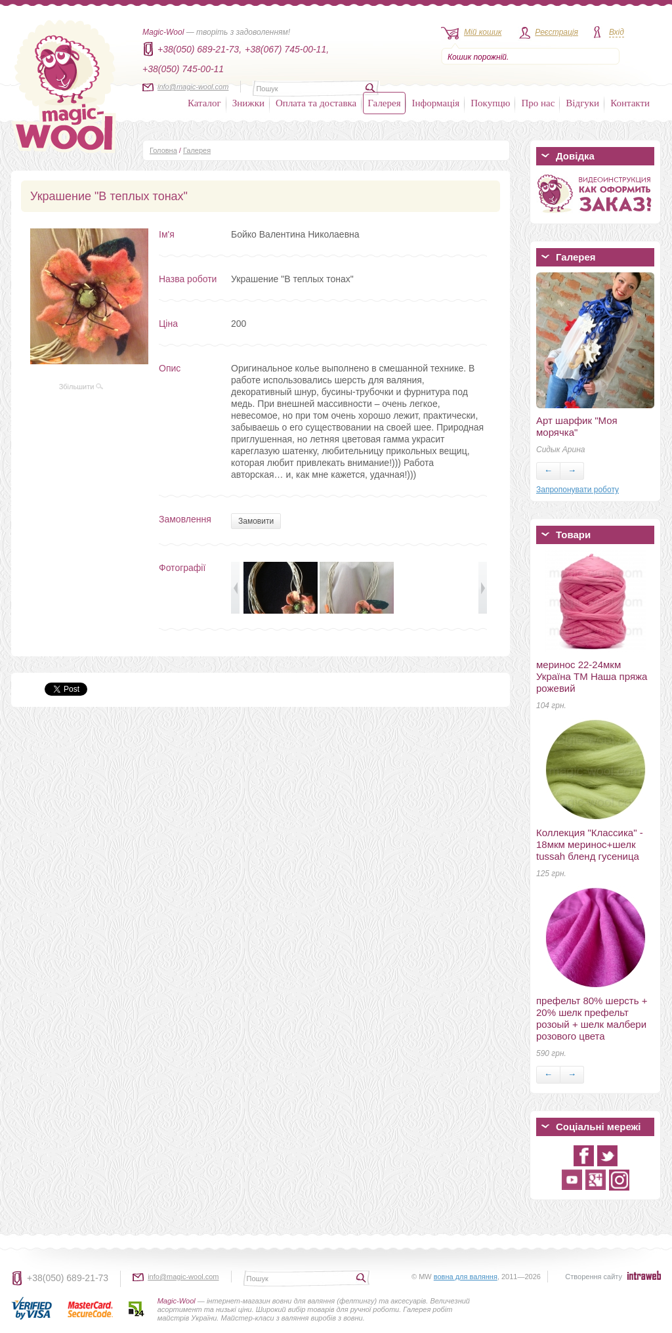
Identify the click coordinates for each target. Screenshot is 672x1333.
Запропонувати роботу (577, 489)
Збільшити (81, 387)
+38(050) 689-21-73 (67, 1278)
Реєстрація (556, 32)
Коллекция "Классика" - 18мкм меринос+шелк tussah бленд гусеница (589, 844)
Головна (163, 150)
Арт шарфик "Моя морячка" (577, 426)
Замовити (256, 521)
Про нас (538, 103)
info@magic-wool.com (193, 87)
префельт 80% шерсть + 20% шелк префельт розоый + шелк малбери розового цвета (591, 1018)
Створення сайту (593, 1276)
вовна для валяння (465, 1276)
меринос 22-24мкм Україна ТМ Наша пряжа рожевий (591, 676)
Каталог (204, 103)
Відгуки (582, 103)
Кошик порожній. (478, 57)
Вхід (616, 32)
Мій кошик (482, 32)
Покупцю (490, 103)
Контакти (630, 103)
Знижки (248, 103)
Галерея (384, 103)
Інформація (436, 103)
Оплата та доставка (316, 103)
